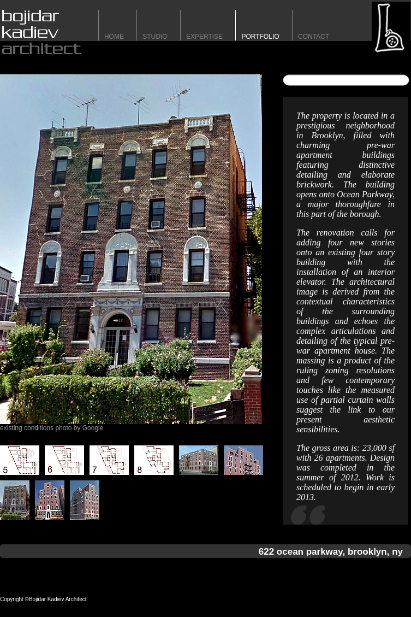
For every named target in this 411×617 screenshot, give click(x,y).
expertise (204, 36)
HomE (114, 36)
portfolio (260, 36)
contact (313, 36)
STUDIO (154, 36)
